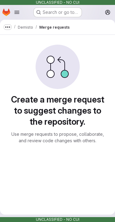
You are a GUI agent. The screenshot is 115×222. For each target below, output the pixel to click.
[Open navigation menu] (17, 12)
